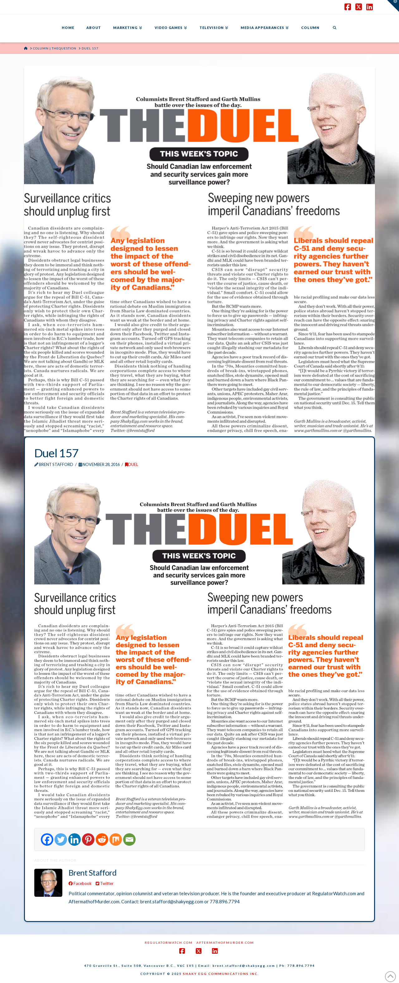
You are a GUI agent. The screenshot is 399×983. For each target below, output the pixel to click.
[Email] (129, 839)
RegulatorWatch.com (169, 942)
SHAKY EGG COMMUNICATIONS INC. (221, 974)
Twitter (104, 883)
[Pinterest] (88, 839)
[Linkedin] (74, 839)
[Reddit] (102, 839)
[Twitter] (61, 839)
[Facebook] (47, 839)
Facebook (80, 883)
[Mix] (115, 839)
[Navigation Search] (334, 28)
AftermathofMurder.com (225, 942)
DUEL (131, 464)
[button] (393, 6)
